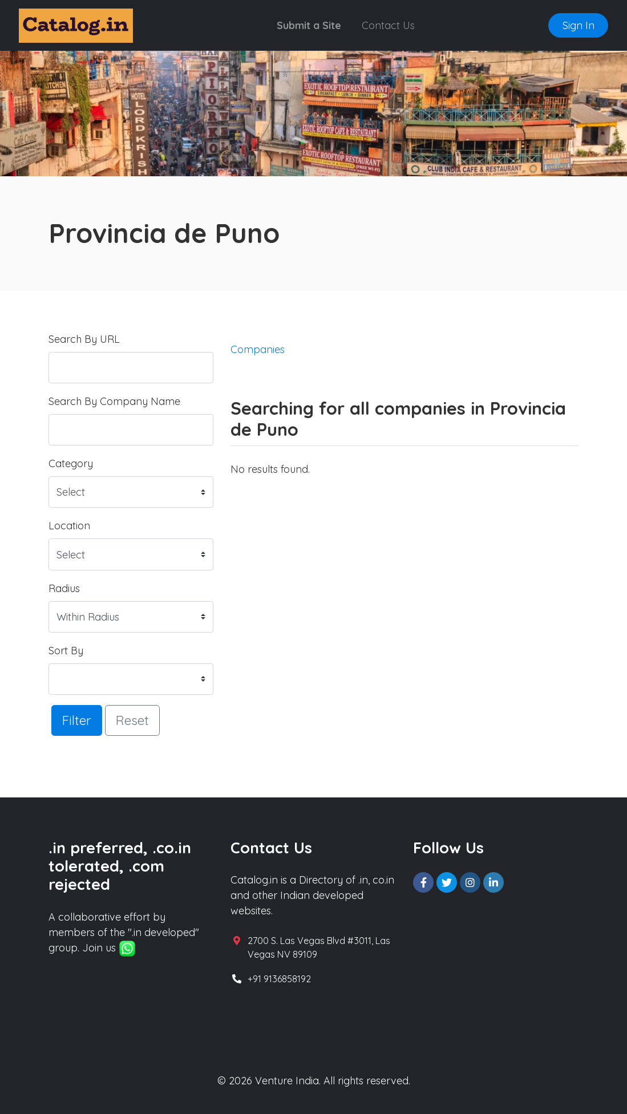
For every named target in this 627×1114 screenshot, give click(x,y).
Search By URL (84, 339)
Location (69, 525)
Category (70, 463)
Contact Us (388, 25)
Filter (76, 720)
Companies (257, 349)
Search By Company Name (114, 401)
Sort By (65, 650)
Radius (64, 588)
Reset (132, 720)
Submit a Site (309, 25)
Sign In (578, 25)
